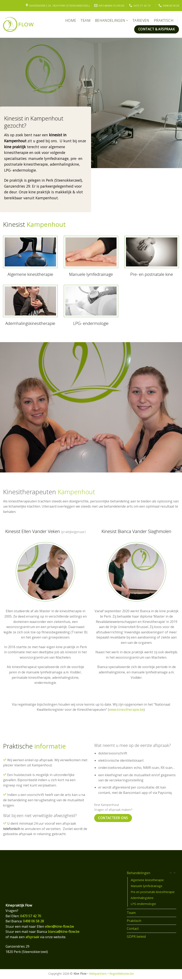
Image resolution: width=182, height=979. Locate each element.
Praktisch (163, 20)
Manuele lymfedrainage (146, 886)
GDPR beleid (136, 936)
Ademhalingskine (142, 898)
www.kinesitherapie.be (126, 709)
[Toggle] (174, 873)
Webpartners (98, 974)
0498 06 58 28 (33, 921)
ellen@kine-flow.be (59, 926)
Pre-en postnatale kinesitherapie (153, 892)
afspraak (32, 937)
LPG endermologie (143, 904)
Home (70, 20)
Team (85, 20)
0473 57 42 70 (30, 916)
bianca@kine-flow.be (63, 931)
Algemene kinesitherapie (147, 880)
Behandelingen (111, 20)
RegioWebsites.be (121, 974)
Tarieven (141, 20)
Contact (133, 928)
